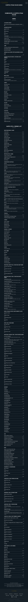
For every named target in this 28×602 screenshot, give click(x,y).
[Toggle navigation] (26, 3)
